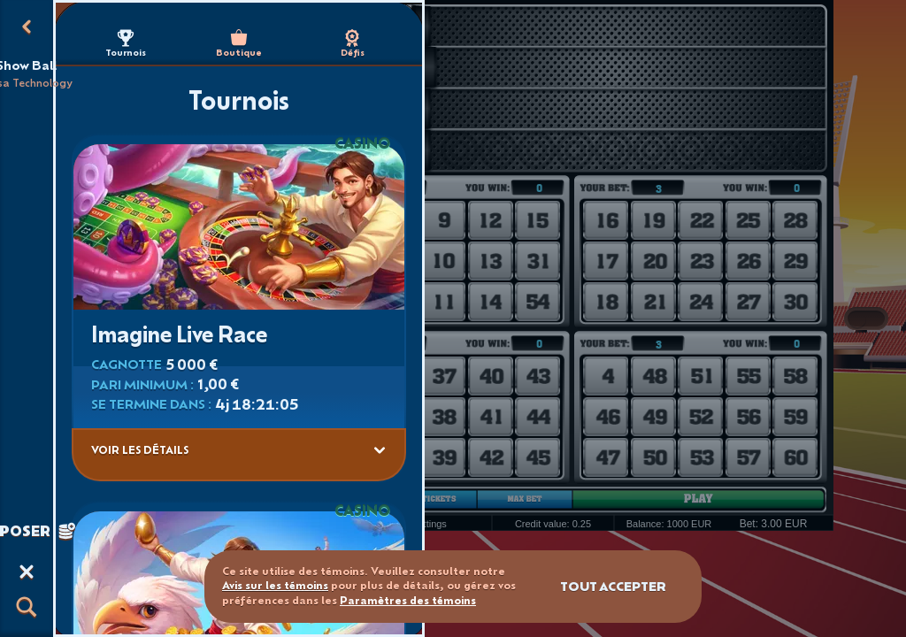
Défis (353, 43)
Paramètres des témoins (408, 601)
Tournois (125, 43)
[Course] (26, 571)
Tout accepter (613, 586)
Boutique (239, 43)
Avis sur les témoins (275, 585)
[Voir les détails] (379, 450)
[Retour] (26, 26)
